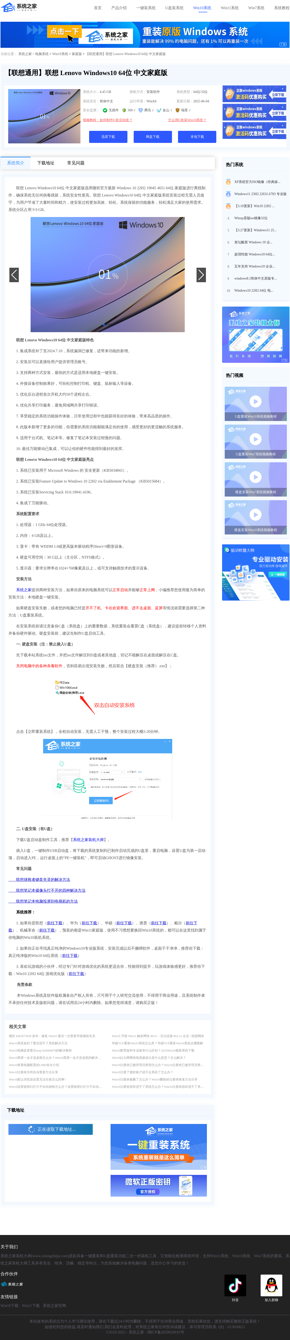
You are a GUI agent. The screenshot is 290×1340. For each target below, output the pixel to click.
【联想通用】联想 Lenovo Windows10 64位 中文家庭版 (126, 54)
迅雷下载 (108, 137)
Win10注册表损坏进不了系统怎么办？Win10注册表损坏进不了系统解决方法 (164, 1086)
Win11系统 (230, 8)
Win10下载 (9, 1306)
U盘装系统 (174, 8)
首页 (98, 8)
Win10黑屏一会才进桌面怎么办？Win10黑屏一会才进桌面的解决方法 (56, 1057)
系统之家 (24, 590)
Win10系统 (202, 8)
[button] (104, 324)
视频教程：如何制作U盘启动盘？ (107, 120)
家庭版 (77, 54)
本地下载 (197, 137)
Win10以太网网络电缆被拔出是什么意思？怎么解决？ (149, 1057)
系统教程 (282, 8)
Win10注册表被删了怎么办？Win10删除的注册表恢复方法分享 (155, 1079)
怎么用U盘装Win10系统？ (187, 120)
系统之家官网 (54, 1306)
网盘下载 (152, 137)
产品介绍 (119, 8)
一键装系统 (146, 8)
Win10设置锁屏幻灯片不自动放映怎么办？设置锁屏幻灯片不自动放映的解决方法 (65, 1086)
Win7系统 (256, 8)
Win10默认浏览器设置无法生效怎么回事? (37, 1079)
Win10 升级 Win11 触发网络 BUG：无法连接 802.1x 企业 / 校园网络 (158, 1036)
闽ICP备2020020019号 (165, 1332)
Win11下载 (31, 1306)
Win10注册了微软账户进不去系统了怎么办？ (142, 1072)
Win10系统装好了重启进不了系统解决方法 (38, 1043)
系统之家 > (26, 54)
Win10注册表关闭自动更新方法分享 (33, 1072)
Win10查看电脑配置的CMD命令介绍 (34, 1065)
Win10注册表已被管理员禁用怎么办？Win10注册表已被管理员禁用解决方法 (164, 1065)
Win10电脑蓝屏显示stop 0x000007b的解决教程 (40, 1050)
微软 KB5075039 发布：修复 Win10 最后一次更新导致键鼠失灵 (52, 1036)
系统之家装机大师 (88, 840)
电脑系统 (42, 54)
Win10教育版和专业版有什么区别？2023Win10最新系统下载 (153, 1050)
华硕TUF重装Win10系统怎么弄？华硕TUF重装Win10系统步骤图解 (157, 1043)
